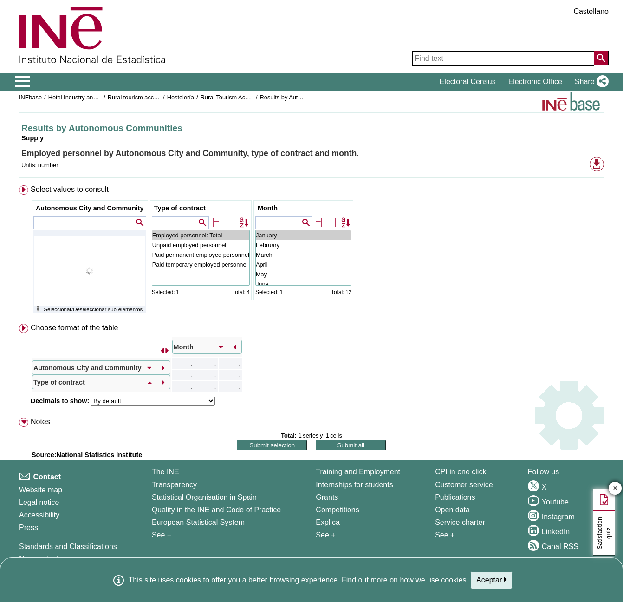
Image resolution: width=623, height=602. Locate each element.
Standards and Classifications (68, 546)
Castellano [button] (591, 11)
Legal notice (39, 502)
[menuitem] (311, 252)
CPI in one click (460, 472)
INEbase (30, 97)
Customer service (464, 485)
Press (28, 527)
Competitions (337, 510)
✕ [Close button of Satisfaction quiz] (615, 488)
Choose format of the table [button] (74, 328)
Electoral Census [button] (468, 81)
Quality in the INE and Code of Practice (216, 510)
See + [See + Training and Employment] (325, 535)
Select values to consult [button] (70, 189)
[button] (590, 81)
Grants (327, 497)
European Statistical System (198, 522)
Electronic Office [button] (535, 81)
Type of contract (180, 208)
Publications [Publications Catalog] (455, 497)
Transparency (174, 485)
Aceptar (491, 580)
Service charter (460, 522)
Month (268, 208)
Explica (328, 522)
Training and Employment (358, 472)
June (303, 284)
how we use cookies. (434, 580)
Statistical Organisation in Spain (204, 497)
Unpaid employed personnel (200, 245)
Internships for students (354, 485)
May (303, 274)
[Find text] (503, 58)
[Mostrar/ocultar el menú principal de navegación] (23, 81)
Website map (40, 490)
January (303, 235)
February (303, 245)
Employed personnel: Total (200, 235)
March (303, 255)
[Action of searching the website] (601, 58)
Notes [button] (40, 421)
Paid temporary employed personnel (200, 264)
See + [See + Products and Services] (444, 535)
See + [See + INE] (161, 535)
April (303, 264)
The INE (165, 472)
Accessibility (39, 515)
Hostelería (180, 97)
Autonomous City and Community (90, 208)
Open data (452, 510)
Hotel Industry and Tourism (83, 97)
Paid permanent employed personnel (200, 255)
